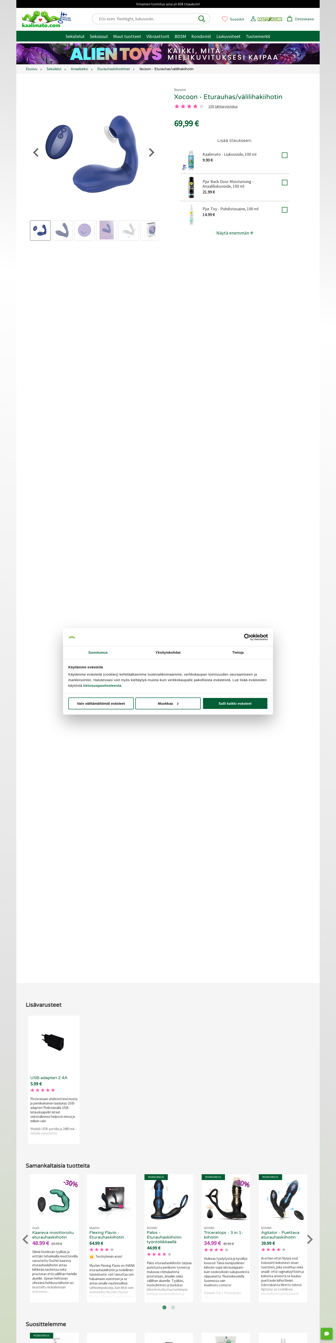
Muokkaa (168, 703)
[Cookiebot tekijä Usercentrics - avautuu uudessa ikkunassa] (247, 637)
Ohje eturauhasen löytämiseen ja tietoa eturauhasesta (203, 376)
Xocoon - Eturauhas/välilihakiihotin (228, 97)
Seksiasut (99, 36)
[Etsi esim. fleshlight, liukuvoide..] (153, 18)
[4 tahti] (195, 106)
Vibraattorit (157, 36)
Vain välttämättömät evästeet (101, 703)
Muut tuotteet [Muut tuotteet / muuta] (127, 36)
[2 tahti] (183, 106)
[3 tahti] (189, 106)
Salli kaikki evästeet (235, 703)
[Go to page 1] (164, 926)
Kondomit (201, 36)
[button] (202, 19)
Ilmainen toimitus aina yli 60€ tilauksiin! (168, 4)
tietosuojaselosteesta (102, 685)
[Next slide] (309, 858)
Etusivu (31, 69)
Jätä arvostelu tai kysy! (163, 577)
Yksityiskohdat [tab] (167, 652)
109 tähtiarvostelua (222, 107)
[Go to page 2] (173, 926)
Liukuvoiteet (228, 36)
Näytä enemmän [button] (234, 233)
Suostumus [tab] (98, 652)
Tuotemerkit (258, 36)
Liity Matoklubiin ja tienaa (107, 556)
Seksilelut (75, 36)
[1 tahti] (176, 106)
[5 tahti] (201, 106)
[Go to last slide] (26, 858)
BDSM (180, 36)
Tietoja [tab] (238, 652)
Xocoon (180, 89)
